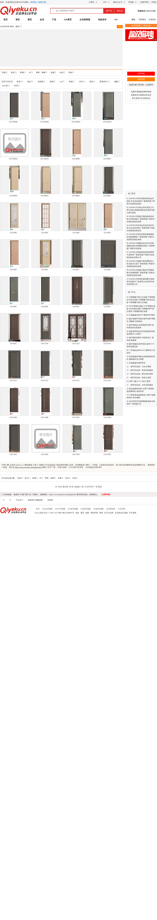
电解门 (117, 82)
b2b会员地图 (47, 509)
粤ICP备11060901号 (66, 513)
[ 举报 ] (154, 2)
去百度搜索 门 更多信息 (141, 26)
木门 (31, 73)
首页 (5, 19)
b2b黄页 (68, 19)
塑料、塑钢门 (41, 73)
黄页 (30, 19)
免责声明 (94, 513)
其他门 (71, 73)
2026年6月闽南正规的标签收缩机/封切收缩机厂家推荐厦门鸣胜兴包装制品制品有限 (141, 219)
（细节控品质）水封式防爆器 (141, 385)
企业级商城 (85, 19)
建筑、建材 (14, 26)
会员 (42, 19)
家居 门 (20, 82)
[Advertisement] (44, 47)
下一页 (95, 487)
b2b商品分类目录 (94, 467)
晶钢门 (52, 82)
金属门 (53, 73)
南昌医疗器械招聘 (35, 500)
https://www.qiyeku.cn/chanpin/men (28, 467)
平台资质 (132, 513)
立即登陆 (141, 74)
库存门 (17, 86)
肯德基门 (41, 82)
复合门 (13, 73)
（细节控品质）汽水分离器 (140, 367)
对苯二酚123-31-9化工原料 (139, 381)
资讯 (18, 19)
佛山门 (30, 82)
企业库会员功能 (121, 513)
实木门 (82, 82)
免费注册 (141, 79)
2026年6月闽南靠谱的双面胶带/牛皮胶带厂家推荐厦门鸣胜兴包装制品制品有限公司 (140, 254)
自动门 (62, 73)
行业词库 (121, 509)
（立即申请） (105, 495)
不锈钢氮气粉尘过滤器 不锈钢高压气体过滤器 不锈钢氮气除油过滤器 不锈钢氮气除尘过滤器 (141, 299)
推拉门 (92, 82)
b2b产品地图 (60, 509)
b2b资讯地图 (73, 509)
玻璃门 (22, 73)
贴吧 (87, 513)
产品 (54, 19)
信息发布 (102, 19)
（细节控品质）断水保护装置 (141, 374)
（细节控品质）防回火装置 (140, 378)
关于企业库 (108, 513)
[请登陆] (33, 2)
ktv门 (62, 82)
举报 (101, 513)
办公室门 (5, 86)
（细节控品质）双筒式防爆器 (141, 370)
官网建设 (142, 20)
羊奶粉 (50, 500)
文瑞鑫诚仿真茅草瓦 (137, 363)
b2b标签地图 (98, 509)
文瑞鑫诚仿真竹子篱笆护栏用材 (142, 315)
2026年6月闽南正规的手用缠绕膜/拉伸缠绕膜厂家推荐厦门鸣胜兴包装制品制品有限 (141, 272)
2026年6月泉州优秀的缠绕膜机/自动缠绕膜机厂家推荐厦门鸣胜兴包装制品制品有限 (140, 237)
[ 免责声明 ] (144, 2)
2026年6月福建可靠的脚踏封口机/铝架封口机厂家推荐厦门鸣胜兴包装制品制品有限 (141, 263)
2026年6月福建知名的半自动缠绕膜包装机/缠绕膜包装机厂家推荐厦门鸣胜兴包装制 (141, 245)
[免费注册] (42, 2)
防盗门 (5, 73)
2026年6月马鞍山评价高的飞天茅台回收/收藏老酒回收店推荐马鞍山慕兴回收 (141, 210)
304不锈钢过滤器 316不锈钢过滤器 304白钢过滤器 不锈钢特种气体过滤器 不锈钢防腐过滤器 (141, 308)
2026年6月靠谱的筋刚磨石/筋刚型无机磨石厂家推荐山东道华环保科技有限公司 (140, 281)
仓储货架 (152, 20)
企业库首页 (4, 26)
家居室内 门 (104, 82)
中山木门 (19, 500)
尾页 (100, 487)
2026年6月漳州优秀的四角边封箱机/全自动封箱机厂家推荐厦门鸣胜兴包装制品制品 (141, 201)
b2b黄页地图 (86, 509)
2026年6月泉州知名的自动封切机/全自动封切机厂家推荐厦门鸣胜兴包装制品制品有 (141, 228)
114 (115, 19)
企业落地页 (110, 509)
